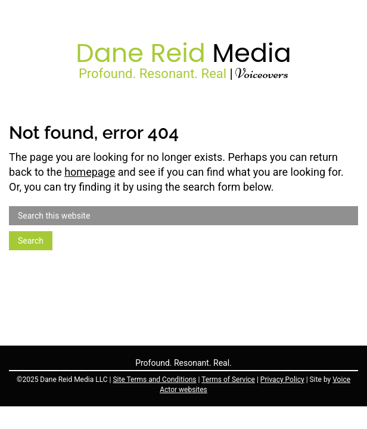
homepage (89, 172)
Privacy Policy (282, 379)
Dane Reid (183, 53)
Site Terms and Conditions (154, 379)
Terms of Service (228, 379)
